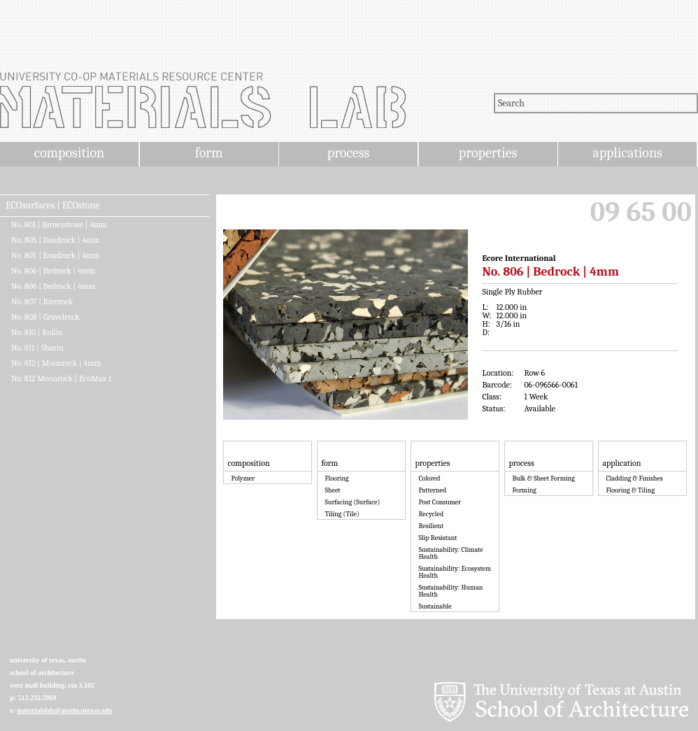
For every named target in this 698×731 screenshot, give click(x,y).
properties (488, 153)
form (209, 153)
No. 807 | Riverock (42, 301)
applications (627, 153)
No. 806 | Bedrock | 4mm (53, 271)
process (348, 153)
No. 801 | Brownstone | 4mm (59, 224)
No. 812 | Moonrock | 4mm (56, 363)
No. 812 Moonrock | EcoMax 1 (61, 378)
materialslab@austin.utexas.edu (65, 710)
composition (69, 153)
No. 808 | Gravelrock (45, 317)
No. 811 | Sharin (37, 348)
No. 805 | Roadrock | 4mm (55, 240)
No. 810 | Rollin (37, 332)
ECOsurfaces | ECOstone (52, 206)
